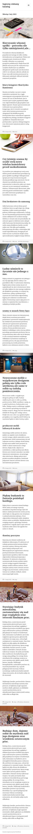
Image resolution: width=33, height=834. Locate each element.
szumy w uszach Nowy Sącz (16, 310)
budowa (21, 702)
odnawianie (26, 702)
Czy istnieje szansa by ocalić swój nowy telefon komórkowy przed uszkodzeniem (15, 163)
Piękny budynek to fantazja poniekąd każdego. (13, 498)
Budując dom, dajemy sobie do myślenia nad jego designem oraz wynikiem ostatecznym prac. (16, 736)
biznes (15, 131)
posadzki (5, 703)
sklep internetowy (24, 241)
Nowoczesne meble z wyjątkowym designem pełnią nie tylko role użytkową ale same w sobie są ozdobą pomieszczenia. (16, 384)
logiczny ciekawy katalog (11, 5)
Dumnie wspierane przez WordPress (12, 832)
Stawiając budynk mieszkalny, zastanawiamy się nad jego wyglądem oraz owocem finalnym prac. (16, 612)
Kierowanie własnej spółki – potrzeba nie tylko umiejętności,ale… (16, 45)
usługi (15, 350)
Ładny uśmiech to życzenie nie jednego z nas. (15, 271)
